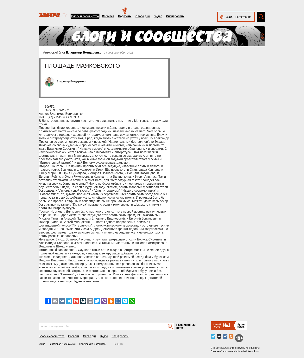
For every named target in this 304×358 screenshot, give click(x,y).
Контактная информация (62, 344)
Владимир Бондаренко (83, 52)
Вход (229, 16)
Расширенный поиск (186, 326)
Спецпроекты (175, 16)
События (108, 16)
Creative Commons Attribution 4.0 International (235, 351)
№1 (227, 325)
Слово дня (142, 16)
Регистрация (243, 16)
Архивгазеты (241, 325)
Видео (158, 16)
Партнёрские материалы (92, 344)
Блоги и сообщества (85, 16)
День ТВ (118, 344)
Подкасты (124, 16)
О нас (42, 344)
